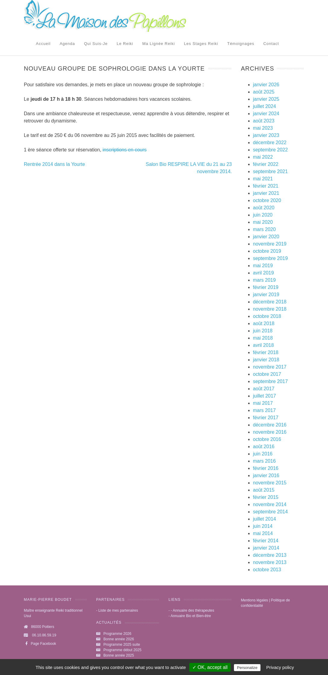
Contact (271, 43)
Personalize (247, 667)
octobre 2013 (267, 569)
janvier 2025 (266, 99)
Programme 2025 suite (121, 644)
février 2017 (266, 417)
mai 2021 (263, 178)
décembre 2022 (269, 142)
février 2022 (266, 164)
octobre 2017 (267, 374)
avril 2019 (263, 272)
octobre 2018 (267, 316)
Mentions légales (254, 600)
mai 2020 (263, 222)
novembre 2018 (269, 309)
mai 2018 (263, 338)
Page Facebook (40, 644)
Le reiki (125, 43)
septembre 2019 (270, 258)
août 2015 (263, 490)
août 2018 (263, 323)
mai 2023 (263, 128)
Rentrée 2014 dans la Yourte (54, 164)
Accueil (43, 43)
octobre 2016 (267, 439)
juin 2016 (263, 453)
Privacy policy (280, 667)
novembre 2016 (269, 432)
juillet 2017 (264, 395)
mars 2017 (264, 410)
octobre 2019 (267, 251)
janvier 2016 (266, 475)
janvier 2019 (266, 294)
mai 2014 (263, 533)
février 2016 (266, 468)
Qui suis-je (96, 43)
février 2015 (266, 497)
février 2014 (266, 540)
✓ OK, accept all (210, 667)
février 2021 (266, 186)
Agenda (67, 43)
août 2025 (263, 91)
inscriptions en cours (124, 149)
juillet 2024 (264, 106)
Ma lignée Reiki (158, 43)
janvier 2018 (266, 359)
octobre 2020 (267, 200)
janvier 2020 (266, 236)
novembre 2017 (269, 366)
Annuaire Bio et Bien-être (191, 616)
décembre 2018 (269, 301)
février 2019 (266, 287)
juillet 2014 (264, 518)
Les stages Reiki (201, 43)
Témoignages (240, 43)
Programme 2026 (117, 634)
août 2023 (263, 120)
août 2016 (263, 446)
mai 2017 (263, 403)
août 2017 (263, 388)
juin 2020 (263, 214)
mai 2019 (263, 265)
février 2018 (266, 352)
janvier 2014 (266, 547)
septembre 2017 (270, 381)
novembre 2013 (269, 562)
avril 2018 (263, 345)
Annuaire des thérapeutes (193, 610)
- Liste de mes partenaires (117, 610)
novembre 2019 (269, 243)
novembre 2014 (269, 504)
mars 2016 (264, 461)
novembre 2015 (269, 482)
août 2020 (263, 207)
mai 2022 (263, 157)
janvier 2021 (266, 193)
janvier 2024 (266, 113)
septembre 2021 (270, 171)
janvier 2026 (266, 84)
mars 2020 (264, 229)
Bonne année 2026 (118, 639)
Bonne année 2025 (118, 655)
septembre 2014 (270, 511)
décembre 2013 (269, 555)
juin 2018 (263, 330)
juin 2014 (263, 526)
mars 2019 (264, 280)
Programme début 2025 (122, 650)
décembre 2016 (269, 424)
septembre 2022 (270, 149)
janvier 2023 (266, 135)
